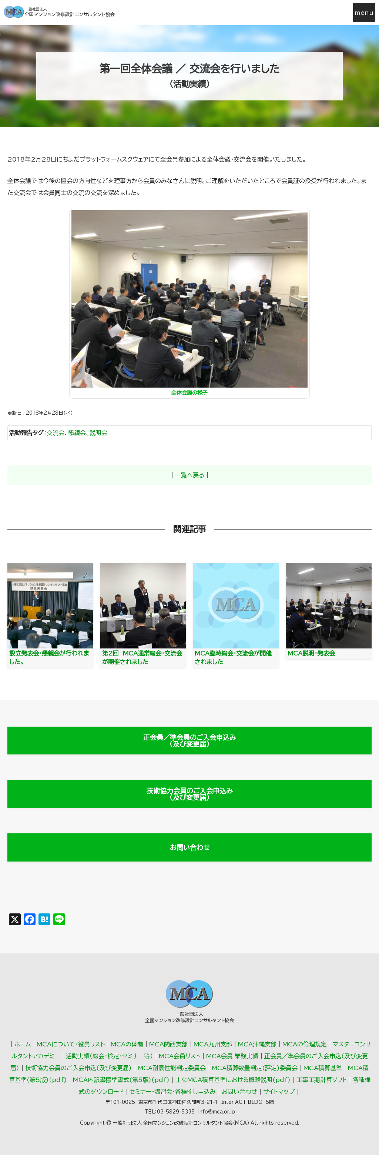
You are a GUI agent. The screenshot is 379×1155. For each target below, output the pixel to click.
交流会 (55, 433)
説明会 (98, 433)
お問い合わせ (189, 847)
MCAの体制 (127, 1044)
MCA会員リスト (179, 1056)
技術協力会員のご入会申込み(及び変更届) (190, 794)
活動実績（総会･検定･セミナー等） (109, 1056)
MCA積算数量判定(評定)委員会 (255, 1068)
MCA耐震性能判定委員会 (172, 1068)
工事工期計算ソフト (321, 1080)
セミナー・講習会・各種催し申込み (173, 1092)
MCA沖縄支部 (257, 1044)
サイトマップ (279, 1092)
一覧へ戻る (189, 475)
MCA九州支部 (213, 1044)
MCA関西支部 (168, 1044)
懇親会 (77, 433)
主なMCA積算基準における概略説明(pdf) (233, 1080)
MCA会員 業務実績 (232, 1056)
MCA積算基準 (322, 1068)
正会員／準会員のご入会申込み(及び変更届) (189, 740)
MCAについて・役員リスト (71, 1044)
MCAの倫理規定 (304, 1044)
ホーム (22, 1044)
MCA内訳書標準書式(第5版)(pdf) (121, 1080)
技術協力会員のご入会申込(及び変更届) (78, 1068)
